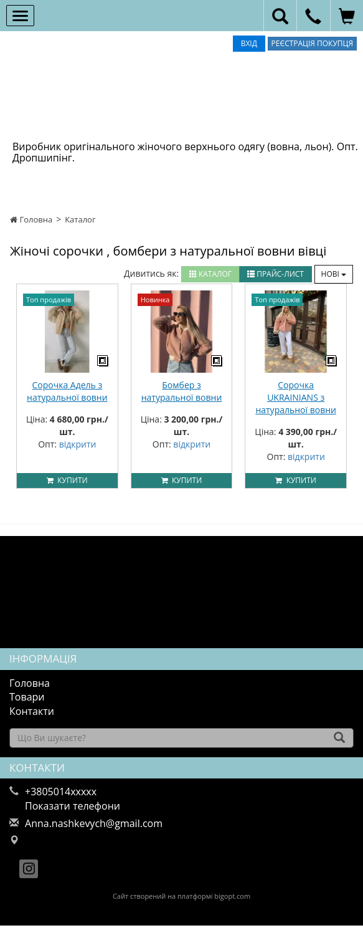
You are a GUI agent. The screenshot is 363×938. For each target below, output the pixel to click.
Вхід (249, 43)
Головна (31, 219)
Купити (67, 480)
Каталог (80, 219)
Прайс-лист (275, 274)
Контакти (31, 711)
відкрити (78, 444)
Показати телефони (72, 806)
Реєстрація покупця (312, 43)
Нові (333, 274)
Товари (26, 697)
